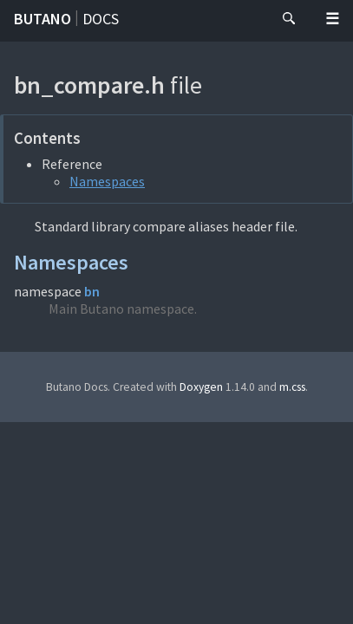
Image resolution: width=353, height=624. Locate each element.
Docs (100, 19)
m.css (292, 387)
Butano (42, 19)
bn (92, 291)
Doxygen (201, 387)
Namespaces (107, 181)
